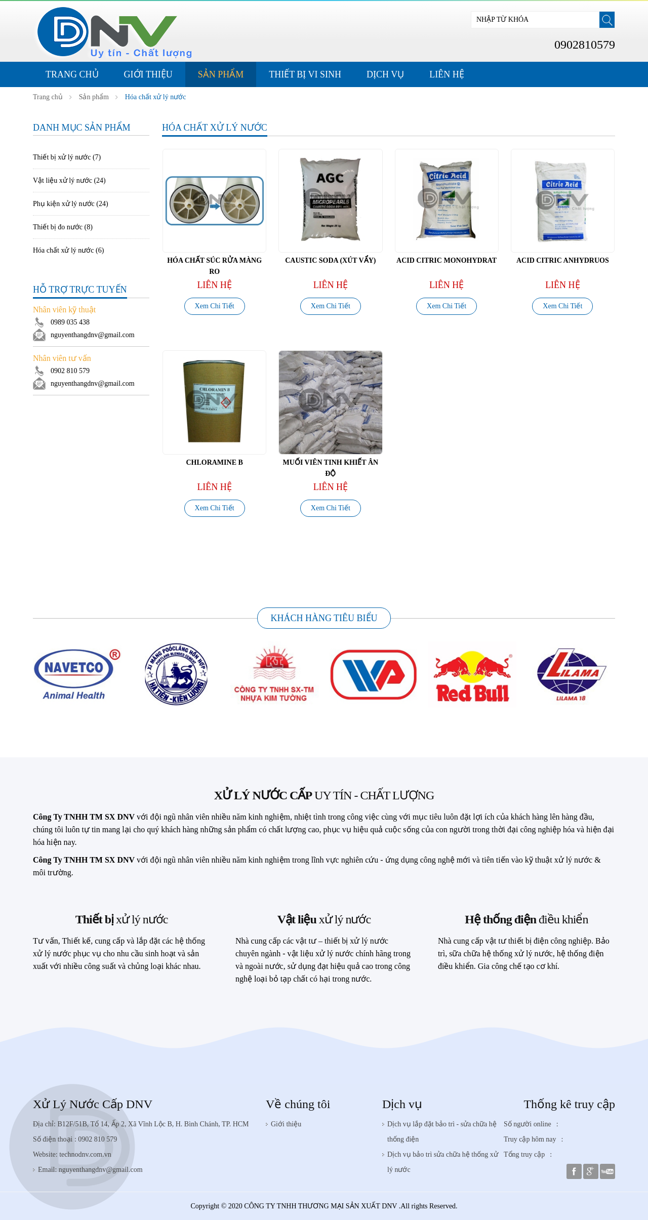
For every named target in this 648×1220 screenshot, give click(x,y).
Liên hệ (446, 74)
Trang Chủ (72, 74)
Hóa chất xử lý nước (155, 97)
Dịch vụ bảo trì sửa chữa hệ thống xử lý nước (442, 1162)
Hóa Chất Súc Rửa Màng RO (214, 266)
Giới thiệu (148, 74)
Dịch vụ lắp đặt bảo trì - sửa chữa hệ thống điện (442, 1131)
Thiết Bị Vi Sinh (305, 74)
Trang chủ (48, 97)
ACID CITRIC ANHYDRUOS (562, 260)
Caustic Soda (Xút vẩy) (330, 260)
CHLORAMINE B (214, 462)
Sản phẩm (221, 74)
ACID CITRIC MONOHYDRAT (446, 260)
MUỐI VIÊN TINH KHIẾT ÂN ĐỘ (331, 468)
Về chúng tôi (298, 1104)
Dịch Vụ (385, 74)
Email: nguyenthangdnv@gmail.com (90, 1169)
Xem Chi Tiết (214, 306)
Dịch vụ (402, 1104)
